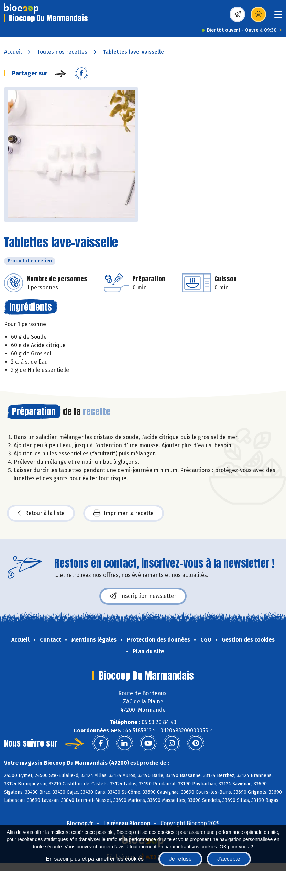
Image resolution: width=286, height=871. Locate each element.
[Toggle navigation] (278, 16)
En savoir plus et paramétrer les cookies (95, 859)
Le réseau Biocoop (126, 823)
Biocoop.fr (80, 823)
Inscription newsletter (143, 596)
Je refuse (180, 859)
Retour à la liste (41, 513)
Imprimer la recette (124, 513)
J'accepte (228, 859)
